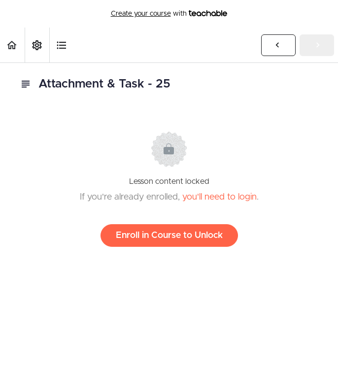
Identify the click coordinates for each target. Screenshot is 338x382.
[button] (12, 45)
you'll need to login (219, 197)
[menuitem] (37, 45)
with (169, 14)
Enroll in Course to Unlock (169, 235)
